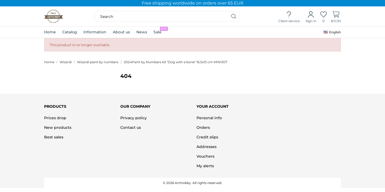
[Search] (234, 16)
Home (50, 32)
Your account (213, 106)
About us (121, 32)
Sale (160, 30)
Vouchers (205, 156)
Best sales (53, 137)
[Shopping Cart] (335, 16)
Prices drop (55, 117)
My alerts (205, 165)
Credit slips (207, 137)
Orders (203, 127)
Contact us (130, 127)
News (141, 32)
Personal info (209, 117)
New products (57, 127)
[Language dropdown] (332, 32)
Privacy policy (133, 117)
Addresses (207, 146)
